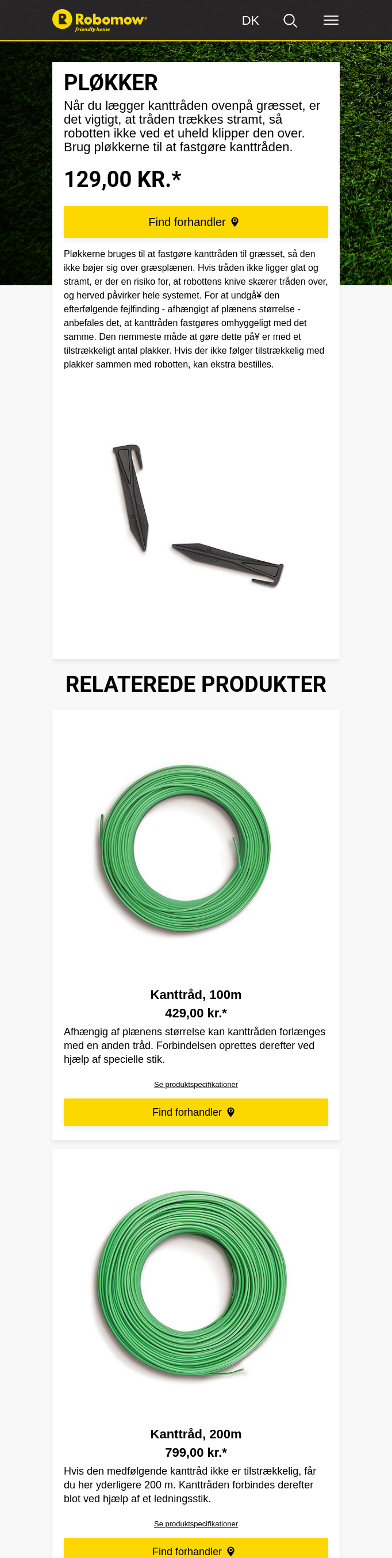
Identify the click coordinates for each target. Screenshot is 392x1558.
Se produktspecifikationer (196, 1084)
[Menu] (331, 20)
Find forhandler (194, 222)
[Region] (250, 20)
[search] (291, 20)
